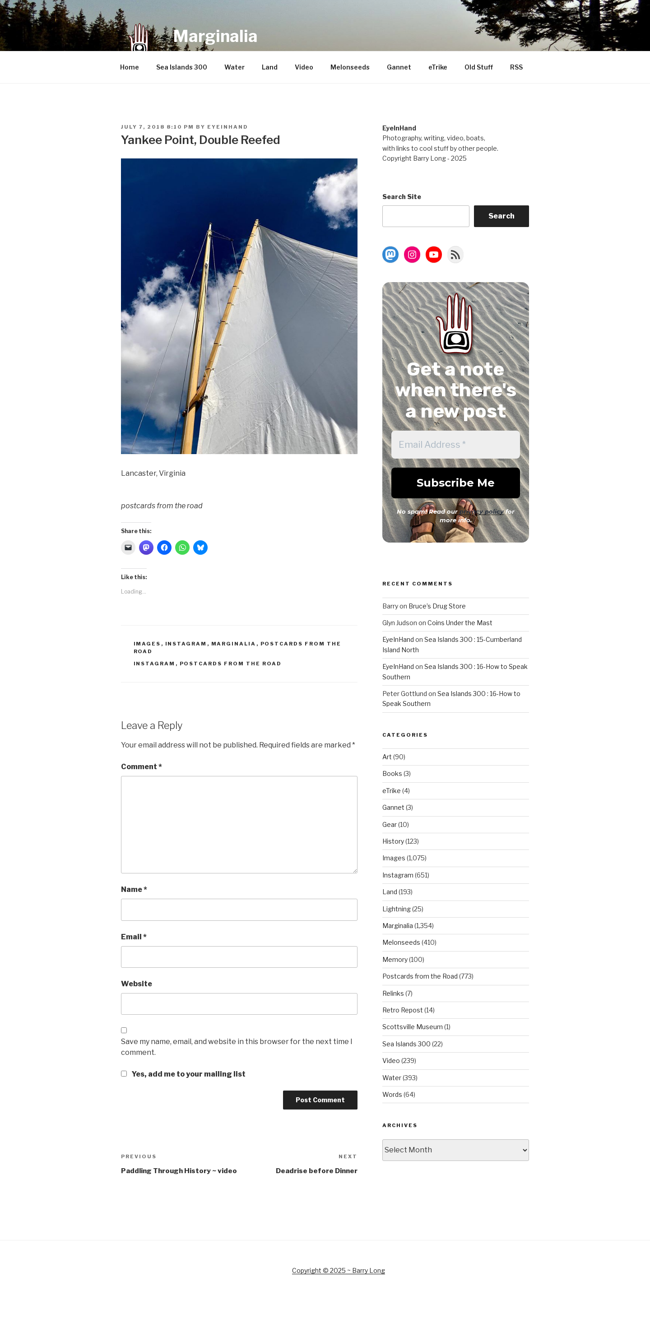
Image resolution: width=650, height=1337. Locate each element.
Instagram (186, 644)
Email (134, 937)
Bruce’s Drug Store (437, 606)
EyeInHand (227, 127)
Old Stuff (478, 67)
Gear (389, 824)
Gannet (399, 67)
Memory (395, 959)
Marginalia (215, 36)
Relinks (393, 993)
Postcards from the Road (231, 663)
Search (501, 216)
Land (270, 67)
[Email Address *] (455, 445)
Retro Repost (402, 1010)
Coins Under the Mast (459, 623)
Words (392, 1094)
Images (147, 644)
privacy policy (482, 511)
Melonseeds (350, 67)
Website (136, 984)
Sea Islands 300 (181, 67)
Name (134, 889)
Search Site (401, 196)
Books (392, 773)
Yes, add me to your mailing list (183, 1074)
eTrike (437, 67)
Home (129, 67)
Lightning (396, 909)
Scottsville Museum (412, 1027)
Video (304, 67)
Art (387, 757)
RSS (516, 67)
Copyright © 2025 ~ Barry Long (338, 1270)
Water (234, 67)
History (393, 841)
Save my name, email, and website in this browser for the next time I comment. (237, 1047)
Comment (141, 766)
